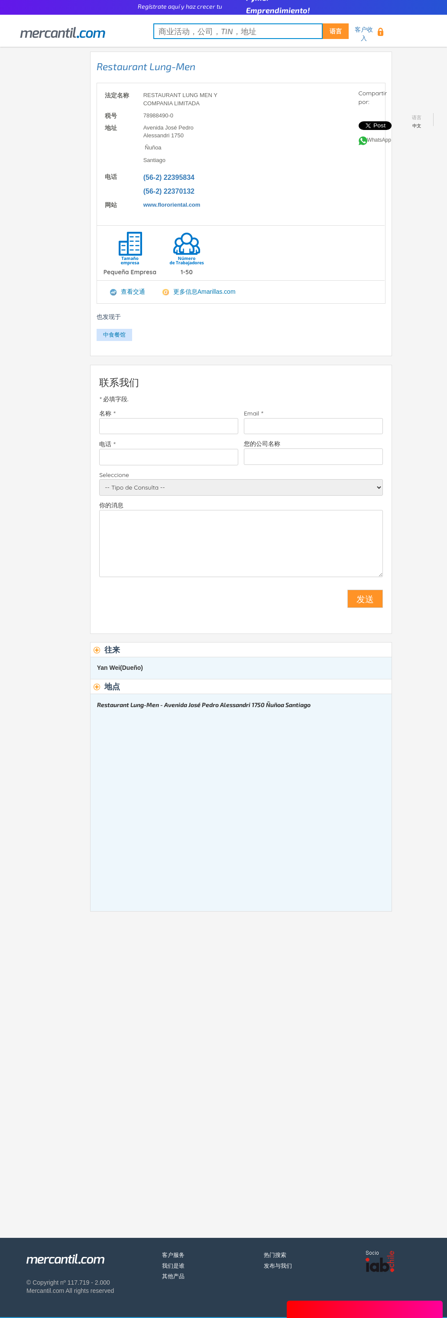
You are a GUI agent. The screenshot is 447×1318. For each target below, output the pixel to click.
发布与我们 (278, 1266)
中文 (416, 125)
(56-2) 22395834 (168, 177)
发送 (365, 599)
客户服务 (173, 1255)
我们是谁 (173, 1266)
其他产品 (173, 1276)
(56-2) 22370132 (168, 191)
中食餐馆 (114, 334)
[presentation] (165, 602)
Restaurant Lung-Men (146, 66)
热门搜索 (275, 1255)
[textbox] (251, 31)
